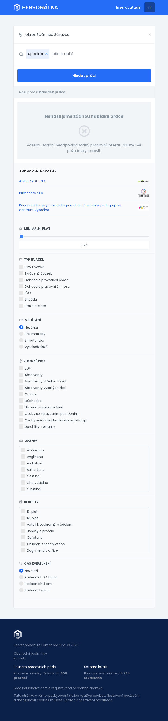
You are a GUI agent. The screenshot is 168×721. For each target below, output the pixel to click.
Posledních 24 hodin (38, 577)
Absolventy (31, 375)
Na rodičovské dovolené (41, 407)
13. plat (29, 511)
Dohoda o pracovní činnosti (44, 286)
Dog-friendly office (39, 550)
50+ (25, 368)
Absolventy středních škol (42, 381)
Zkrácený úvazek (35, 273)
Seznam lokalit (96, 667)
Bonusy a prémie (37, 531)
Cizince (28, 394)
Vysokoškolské (33, 347)
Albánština (32, 450)
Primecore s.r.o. (31, 193)
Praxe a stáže (32, 306)
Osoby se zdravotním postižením (48, 413)
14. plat (29, 518)
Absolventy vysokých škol (42, 387)
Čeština (30, 476)
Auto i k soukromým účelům (47, 524)
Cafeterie (31, 537)
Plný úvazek (31, 267)
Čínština (30, 489)
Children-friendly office (43, 544)
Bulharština (33, 469)
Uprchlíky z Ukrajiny (37, 426)
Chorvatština (34, 482)
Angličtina (32, 456)
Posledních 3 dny (35, 583)
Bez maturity (32, 334)
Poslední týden (34, 590)
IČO (25, 293)
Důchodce (30, 400)
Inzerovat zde (128, 7)
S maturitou (31, 340)
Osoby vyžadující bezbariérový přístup (52, 420)
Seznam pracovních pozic (35, 667)
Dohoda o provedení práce (43, 280)
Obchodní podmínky (30, 653)
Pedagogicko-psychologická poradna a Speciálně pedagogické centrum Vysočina (70, 207)
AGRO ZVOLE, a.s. (32, 181)
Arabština (31, 463)
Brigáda (28, 299)
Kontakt (20, 658)
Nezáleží (28, 327)
